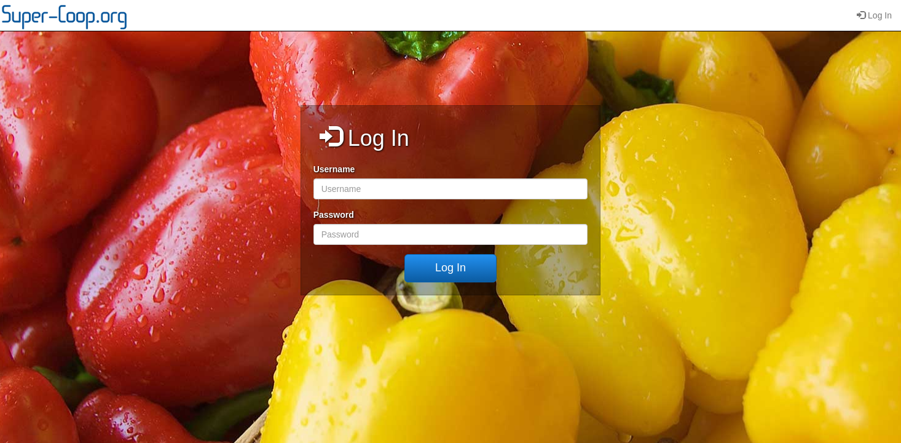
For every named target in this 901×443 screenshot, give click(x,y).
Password (333, 215)
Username (334, 169)
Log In (874, 15)
